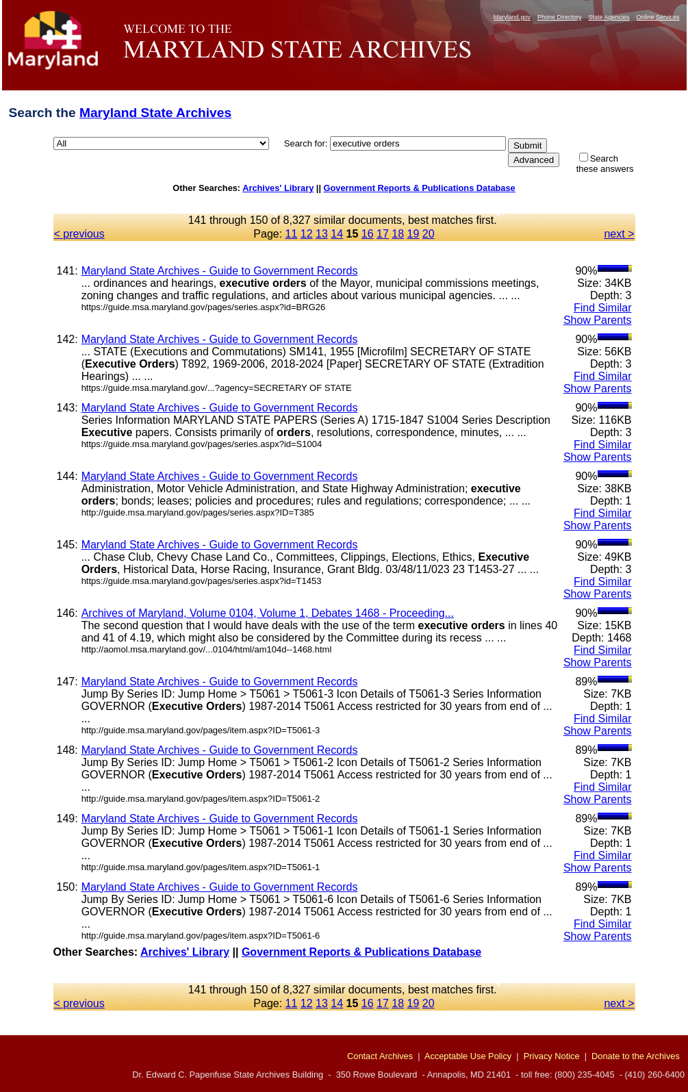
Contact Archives (380, 1056)
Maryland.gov (512, 17)
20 (428, 234)
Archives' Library (278, 188)
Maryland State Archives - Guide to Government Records (219, 271)
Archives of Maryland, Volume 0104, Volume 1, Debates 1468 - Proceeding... (267, 613)
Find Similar (602, 308)
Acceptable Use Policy (467, 1056)
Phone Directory (559, 17)
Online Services (657, 17)
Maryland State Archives (155, 112)
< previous (79, 234)
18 (398, 234)
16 (367, 234)
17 (383, 234)
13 (322, 234)
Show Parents (597, 320)
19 (413, 234)
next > (619, 234)
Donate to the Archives (635, 1056)
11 (291, 234)
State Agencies (608, 17)
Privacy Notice (552, 1056)
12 (307, 234)
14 (337, 234)
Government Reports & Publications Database (419, 188)
